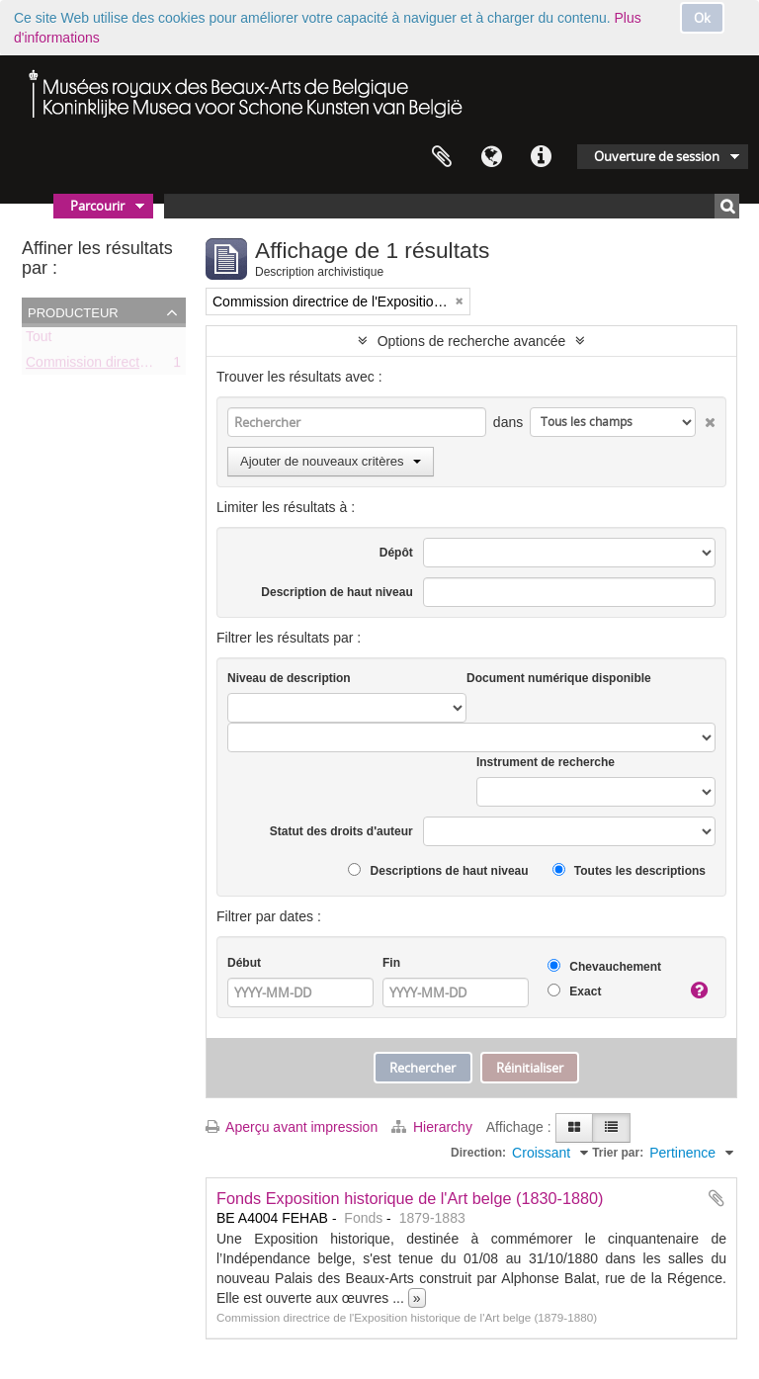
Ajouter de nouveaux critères (330, 461)
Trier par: (617, 1153)
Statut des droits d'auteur (341, 831)
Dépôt (396, 553)
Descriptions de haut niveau (438, 870)
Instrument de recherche (545, 762)
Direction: (478, 1153)
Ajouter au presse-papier (716, 1198)
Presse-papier (441, 157)
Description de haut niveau (336, 592)
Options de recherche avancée (472, 341)
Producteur (73, 311)
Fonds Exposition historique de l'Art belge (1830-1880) (410, 1198)
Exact (574, 991)
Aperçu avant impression (292, 1127)
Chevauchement (604, 966)
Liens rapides (540, 157)
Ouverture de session (656, 156)
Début (244, 963)
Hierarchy (433, 1127)
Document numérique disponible (558, 678)
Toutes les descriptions (629, 870)
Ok (702, 18)
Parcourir (97, 206)
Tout (38, 340)
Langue (491, 157)
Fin (391, 963)
